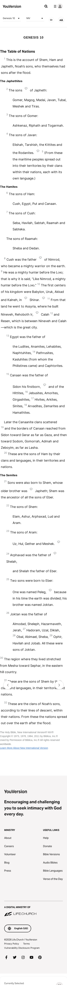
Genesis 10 (12, 18)
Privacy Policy (11, 943)
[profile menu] (57, 6)
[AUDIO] (51, 20)
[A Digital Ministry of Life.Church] (33, 908)
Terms (26, 943)
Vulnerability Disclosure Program (22, 947)
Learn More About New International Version (24, 748)
